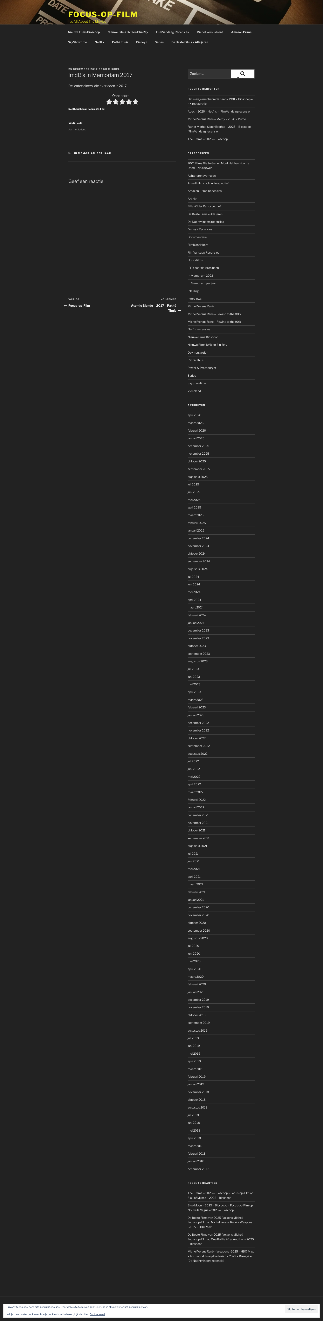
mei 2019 (194, 1038)
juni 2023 (194, 661)
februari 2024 (197, 599)
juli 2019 (193, 1022)
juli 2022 (193, 746)
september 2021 (198, 822)
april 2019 (194, 1045)
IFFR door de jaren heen (203, 252)
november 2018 (198, 1076)
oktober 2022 (197, 722)
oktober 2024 (197, 538)
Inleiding (193, 275)
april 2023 (194, 676)
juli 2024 (193, 561)
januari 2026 (196, 423)
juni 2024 (194, 569)
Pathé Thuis (120, 26)
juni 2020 (194, 938)
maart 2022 (195, 776)
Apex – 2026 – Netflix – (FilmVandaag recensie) (219, 96)
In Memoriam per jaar (92, 137)
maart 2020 (196, 961)
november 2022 (198, 715)
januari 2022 (196, 792)
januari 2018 (196, 1145)
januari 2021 (196, 884)
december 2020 (198, 892)
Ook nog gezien (198, 337)
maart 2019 (195, 1053)
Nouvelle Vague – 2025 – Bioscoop (211, 1194)
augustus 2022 (197, 738)
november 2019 (198, 992)
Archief (192, 183)
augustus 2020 (198, 922)
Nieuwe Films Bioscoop (84, 16)
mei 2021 (194, 853)
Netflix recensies (199, 314)
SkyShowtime (77, 26)
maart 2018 (195, 1130)
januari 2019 (196, 1068)
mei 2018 (194, 1115)
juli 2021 (193, 838)
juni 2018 (194, 1107)
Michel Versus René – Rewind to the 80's (214, 298)
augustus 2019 (197, 1015)
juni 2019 (194, 1030)
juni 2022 (194, 753)
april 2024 (194, 584)
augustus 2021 (197, 830)
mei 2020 (194, 945)
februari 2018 (197, 1138)
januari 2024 (196, 607)
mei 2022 (194, 761)
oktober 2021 (196, 815)
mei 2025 (194, 484)
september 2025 (199, 453)
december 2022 (198, 707)
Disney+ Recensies (200, 214)
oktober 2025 (197, 446)
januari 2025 (196, 515)
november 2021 (198, 807)
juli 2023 (193, 653)
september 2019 (199, 1007)
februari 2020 (197, 968)
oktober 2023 (197, 630)
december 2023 (198, 615)
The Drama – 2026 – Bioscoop (208, 123)
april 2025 (194, 492)
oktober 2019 (197, 999)
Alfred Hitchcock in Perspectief (208, 167)
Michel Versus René (210, 16)
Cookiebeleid (97, 1314)
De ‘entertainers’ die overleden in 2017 (97, 70)
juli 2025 (193, 469)
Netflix (99, 26)
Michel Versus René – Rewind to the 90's (214, 306)
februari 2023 (197, 692)
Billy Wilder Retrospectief (204, 191)
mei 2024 (194, 576)
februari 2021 (196, 876)
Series (159, 26)
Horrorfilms (195, 244)
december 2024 (198, 523)
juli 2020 (193, 930)
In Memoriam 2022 (200, 260)
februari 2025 (197, 507)
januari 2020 (196, 976)
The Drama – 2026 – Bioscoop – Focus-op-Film (218, 1177)
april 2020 (194, 953)
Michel (114, 53)
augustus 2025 (198, 461)
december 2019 (198, 984)
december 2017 (198, 1153)
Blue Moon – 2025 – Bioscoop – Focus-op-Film (218, 1190)
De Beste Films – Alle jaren (189, 26)
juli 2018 (193, 1099)
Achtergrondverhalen (202, 160)
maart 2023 (196, 684)
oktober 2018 (197, 1084)
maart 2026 (196, 407)
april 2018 (194, 1122)
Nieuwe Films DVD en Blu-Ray (128, 16)
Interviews (194, 283)
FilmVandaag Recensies (172, 16)
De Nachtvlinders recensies (206, 206)
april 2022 (194, 769)
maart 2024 (196, 592)
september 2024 (199, 546)
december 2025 (198, 430)
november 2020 (198, 899)
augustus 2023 (198, 646)
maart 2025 (196, 499)
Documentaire (197, 221)
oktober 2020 (197, 907)
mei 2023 (194, 669)
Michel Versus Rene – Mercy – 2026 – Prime (217, 103)
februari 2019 (197, 1061)
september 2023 (199, 638)
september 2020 (199, 915)
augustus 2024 (198, 553)
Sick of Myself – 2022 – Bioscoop (209, 1182)
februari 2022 (197, 784)
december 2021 (198, 799)
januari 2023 (196, 699)
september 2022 (199, 730)
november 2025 (198, 438)
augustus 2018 (197, 1092)
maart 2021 (195, 869)
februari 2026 (197, 415)
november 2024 (198, 530)
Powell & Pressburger (202, 352)
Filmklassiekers (198, 229)
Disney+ (141, 26)
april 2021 (194, 861)
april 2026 (194, 399)
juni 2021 (194, 845)
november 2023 (198, 623)
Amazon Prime (241, 16)
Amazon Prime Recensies (205, 175)
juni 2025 (194, 476)
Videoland (194, 375)
